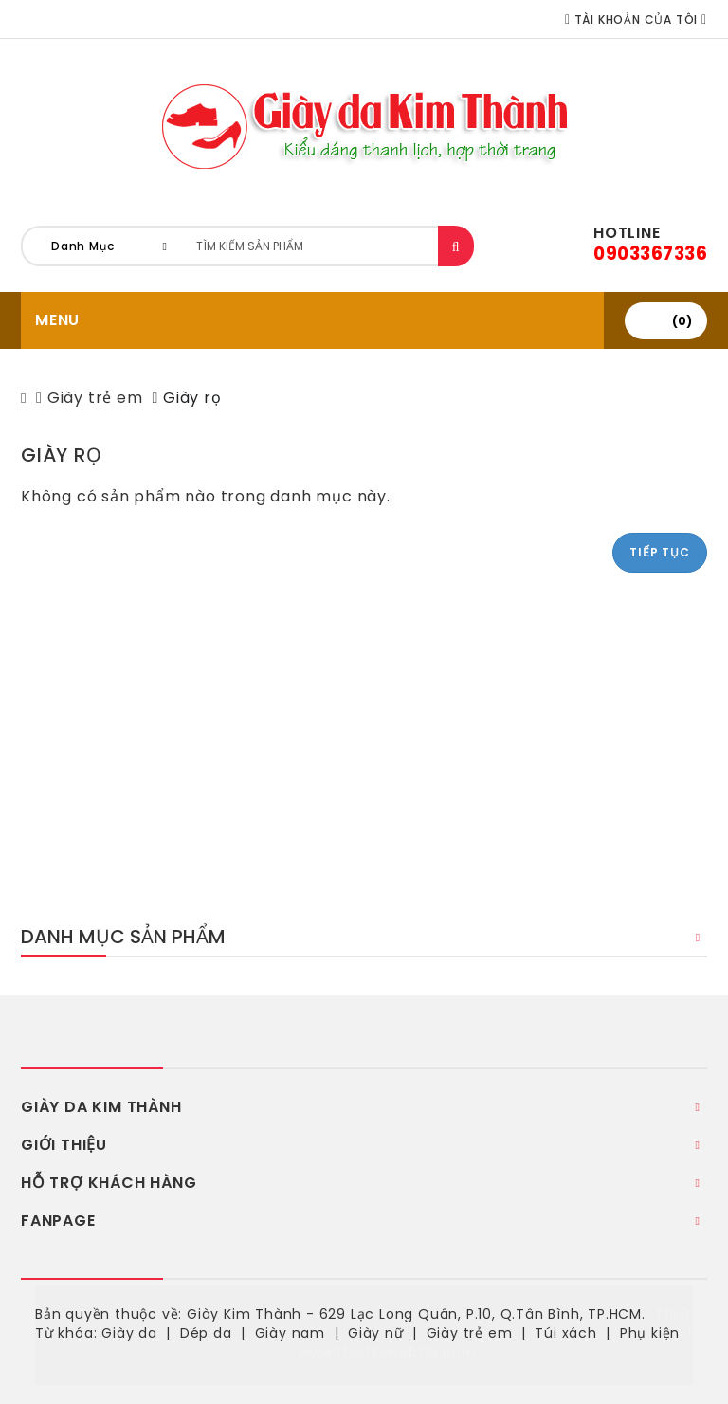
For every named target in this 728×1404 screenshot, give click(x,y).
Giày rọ (192, 398)
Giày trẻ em (95, 398)
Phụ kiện (650, 1332)
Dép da (206, 1332)
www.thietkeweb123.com (388, 1351)
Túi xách (565, 1332)
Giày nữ (376, 1332)
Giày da (129, 1332)
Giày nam (290, 1332)
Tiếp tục (659, 552)
